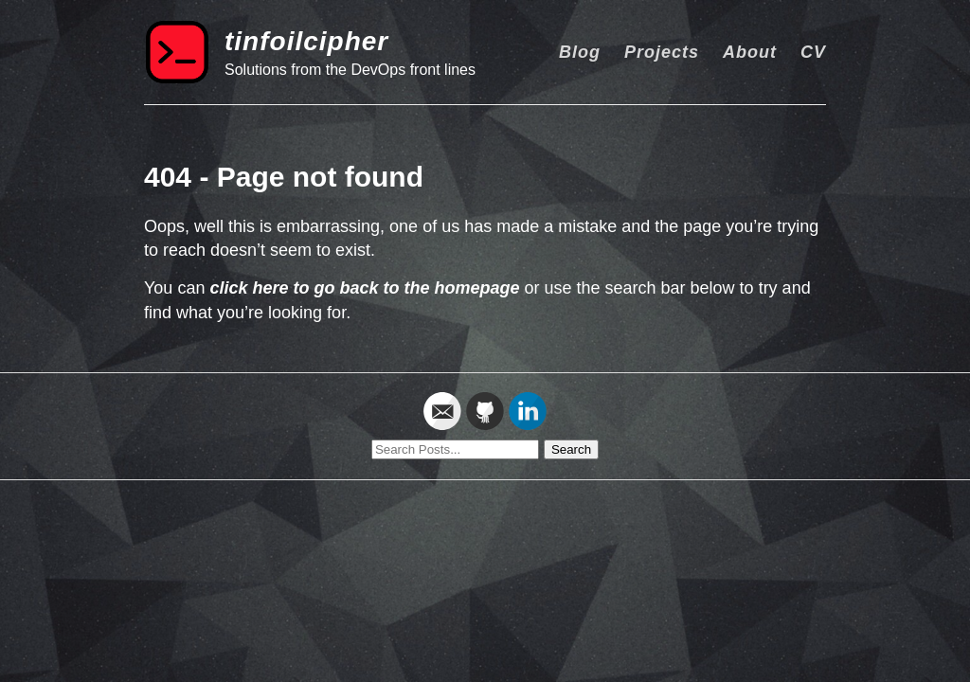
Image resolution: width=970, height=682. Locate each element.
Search (571, 449)
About (750, 52)
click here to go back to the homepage (364, 287)
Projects (661, 52)
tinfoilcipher (306, 41)
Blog (580, 52)
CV (813, 52)
